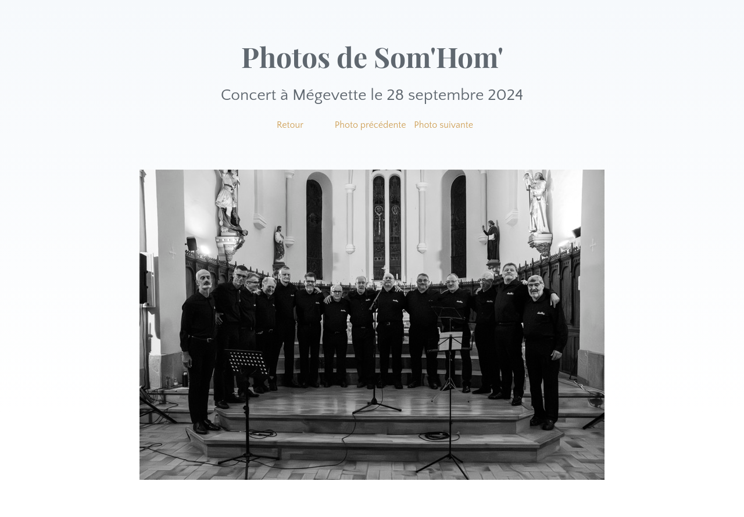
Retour (290, 125)
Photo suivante (443, 125)
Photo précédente (370, 125)
